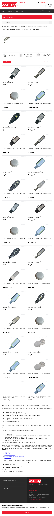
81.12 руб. (14, 198)
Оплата (21, 11)
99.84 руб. (14, 265)
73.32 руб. (14, 220)
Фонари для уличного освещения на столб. (14, 456)
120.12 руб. (39, 310)
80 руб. (39, 265)
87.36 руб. (14, 378)
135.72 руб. (39, 400)
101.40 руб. (14, 288)
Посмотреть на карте (33, 490)
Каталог (3, 11)
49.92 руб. (39, 130)
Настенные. (7, 453)
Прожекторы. (7, 458)
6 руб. (14, 108)
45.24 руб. (14, 85)
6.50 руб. (14, 243)
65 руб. (39, 85)
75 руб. (39, 198)
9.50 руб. (39, 333)
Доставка (9, 11)
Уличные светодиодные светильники (6, 44)
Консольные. (7, 452)
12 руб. (39, 355)
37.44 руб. (39, 220)
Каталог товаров (27, 17)
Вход (17, 2)
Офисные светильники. (9, 455)
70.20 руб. (14, 310)
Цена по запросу (39, 108)
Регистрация (22, 2)
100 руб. (14, 333)
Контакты (15, 11)
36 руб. (14, 153)
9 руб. (39, 288)
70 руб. (39, 153)
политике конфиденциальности (21, 509)
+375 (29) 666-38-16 (36, 500)
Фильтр (7, 61)
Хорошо (27, 512)
